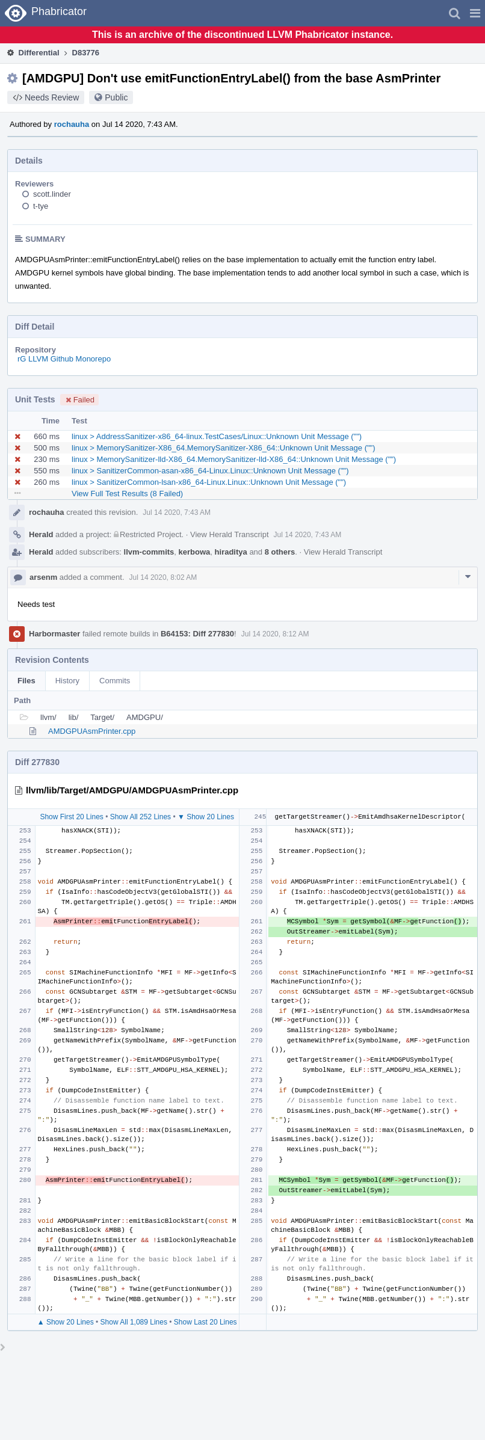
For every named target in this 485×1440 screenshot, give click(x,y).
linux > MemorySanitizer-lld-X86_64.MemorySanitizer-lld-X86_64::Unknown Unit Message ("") (234, 459)
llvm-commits (149, 551)
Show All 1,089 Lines (133, 1322)
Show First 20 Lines (71, 817)
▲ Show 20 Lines (65, 1322)
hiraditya (231, 551)
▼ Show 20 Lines (206, 817)
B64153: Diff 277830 (197, 633)
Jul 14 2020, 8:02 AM (163, 577)
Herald (41, 534)
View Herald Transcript (229, 534)
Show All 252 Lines (140, 817)
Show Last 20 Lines (205, 1322)
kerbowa (195, 551)
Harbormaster (54, 633)
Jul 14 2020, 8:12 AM (275, 634)
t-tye (40, 206)
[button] (475, 13)
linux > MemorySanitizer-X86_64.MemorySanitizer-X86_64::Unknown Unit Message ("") (223, 447)
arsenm (43, 577)
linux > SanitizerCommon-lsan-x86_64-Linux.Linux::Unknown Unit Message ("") (209, 482)
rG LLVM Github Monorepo (64, 358)
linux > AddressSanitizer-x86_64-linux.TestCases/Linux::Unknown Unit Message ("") (217, 436)
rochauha (72, 124)
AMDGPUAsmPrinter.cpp (91, 731)
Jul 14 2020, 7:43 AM (177, 512)
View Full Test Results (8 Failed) (127, 493)
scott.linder (52, 193)
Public (116, 97)
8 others (280, 551)
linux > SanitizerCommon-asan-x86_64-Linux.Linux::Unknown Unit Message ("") (210, 470)
